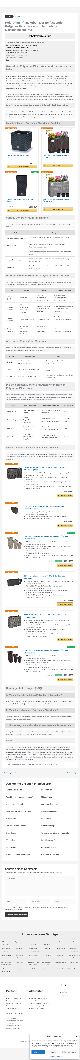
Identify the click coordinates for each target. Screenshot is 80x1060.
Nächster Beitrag (70, 780)
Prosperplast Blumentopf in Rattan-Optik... (20, 200)
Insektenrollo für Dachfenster (53, 811)
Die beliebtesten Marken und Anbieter (18, 55)
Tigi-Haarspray (19, 951)
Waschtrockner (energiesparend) (19, 804)
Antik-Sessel (33, 967)
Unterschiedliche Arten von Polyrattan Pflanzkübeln (23, 50)
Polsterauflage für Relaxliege (18, 861)
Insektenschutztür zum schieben (19, 818)
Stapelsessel (11, 854)
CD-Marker (10, 847)
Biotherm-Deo (74, 974)
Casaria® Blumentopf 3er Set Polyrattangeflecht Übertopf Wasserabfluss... (48, 540)
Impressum (59, 1056)
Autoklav (19, 981)
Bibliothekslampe (48, 833)
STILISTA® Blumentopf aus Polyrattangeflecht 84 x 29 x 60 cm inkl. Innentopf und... (48, 468)
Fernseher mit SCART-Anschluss (33, 960)
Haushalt (9, 17)
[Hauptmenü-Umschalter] (76, 4)
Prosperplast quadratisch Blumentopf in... (21, 156)
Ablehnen (53, 1052)
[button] (76, 1036)
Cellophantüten (60, 958)
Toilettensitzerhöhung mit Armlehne (55, 840)
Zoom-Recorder (6, 967)
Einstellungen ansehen (69, 1052)
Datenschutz (51, 1056)
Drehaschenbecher (49, 818)
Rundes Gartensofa (14, 797)
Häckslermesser (46, 981)
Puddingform (46, 797)
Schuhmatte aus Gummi (16, 833)
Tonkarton (46, 958)
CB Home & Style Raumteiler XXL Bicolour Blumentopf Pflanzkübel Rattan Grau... (46, 508)
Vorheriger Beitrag (10, 780)
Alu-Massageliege (48, 854)
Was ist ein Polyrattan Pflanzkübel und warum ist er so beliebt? (27, 43)
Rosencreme (60, 967)
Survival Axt (60, 981)
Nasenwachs (19, 974)
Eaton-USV (19, 958)
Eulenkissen (11, 825)
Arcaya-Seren (46, 967)
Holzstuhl (60, 951)
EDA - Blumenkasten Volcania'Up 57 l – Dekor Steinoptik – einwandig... (47, 580)
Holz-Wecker (74, 951)
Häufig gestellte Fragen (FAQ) (16, 57)
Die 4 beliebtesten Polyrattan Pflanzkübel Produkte (23, 45)
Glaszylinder (11, 840)
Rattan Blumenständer (15, 811)
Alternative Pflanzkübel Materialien (18, 52)
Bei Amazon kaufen (23, 166)
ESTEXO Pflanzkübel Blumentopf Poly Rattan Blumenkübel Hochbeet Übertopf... (48, 621)
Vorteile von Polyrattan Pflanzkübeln (18, 48)
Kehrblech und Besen (50, 847)
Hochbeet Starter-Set (50, 861)
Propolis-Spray (33, 981)
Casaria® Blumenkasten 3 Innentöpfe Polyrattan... (56, 156)
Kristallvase (46, 825)
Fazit (7, 60)
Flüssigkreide (46, 804)
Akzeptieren (38, 1052)
